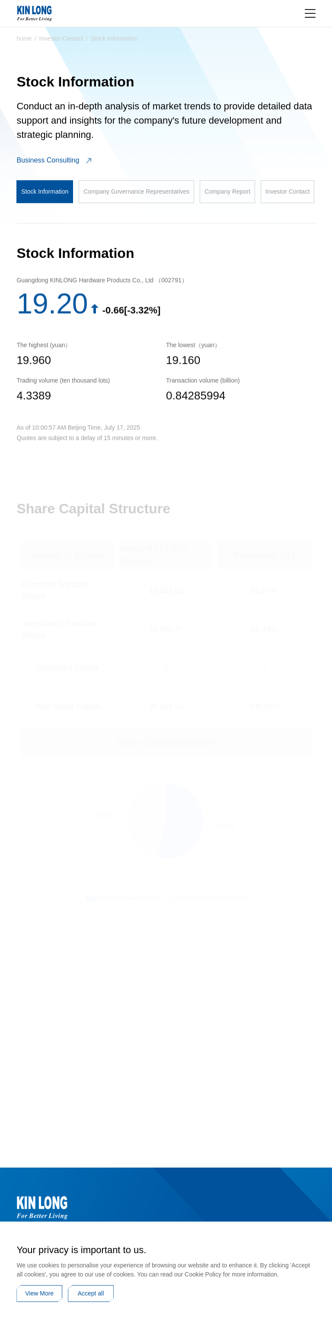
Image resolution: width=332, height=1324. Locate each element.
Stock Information (114, 40)
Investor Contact (61, 40)
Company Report (227, 194)
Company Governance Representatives (136, 194)
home (24, 40)
